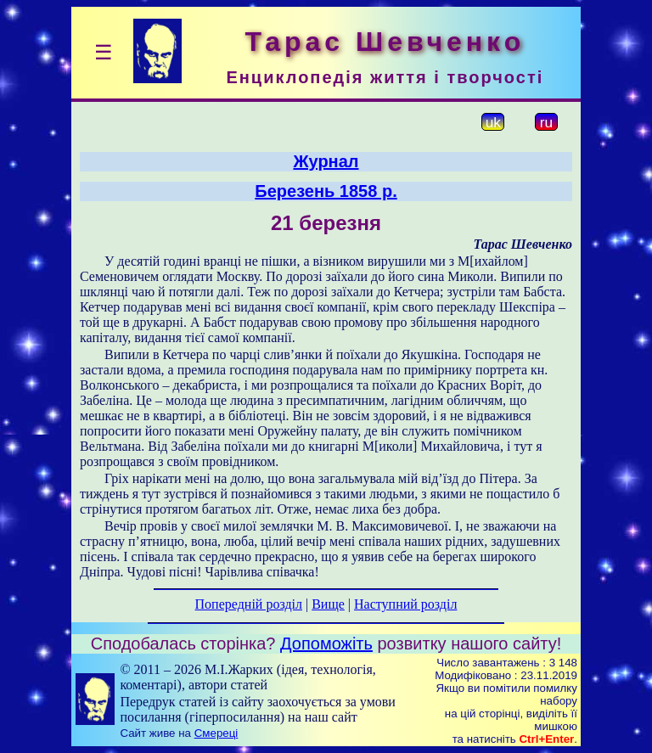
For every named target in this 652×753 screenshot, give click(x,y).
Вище (328, 604)
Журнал (325, 161)
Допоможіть (326, 643)
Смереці (216, 733)
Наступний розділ (405, 604)
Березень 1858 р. (325, 191)
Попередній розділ (248, 604)
